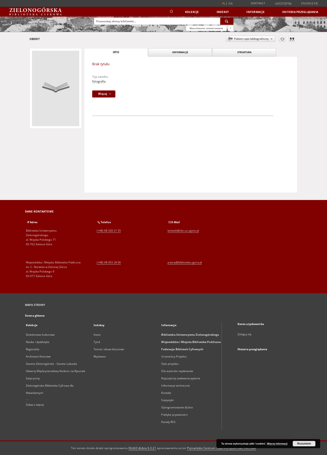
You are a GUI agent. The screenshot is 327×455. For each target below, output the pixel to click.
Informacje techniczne (175, 386)
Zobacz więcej (35, 405)
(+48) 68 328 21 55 (109, 230)
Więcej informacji (277, 443)
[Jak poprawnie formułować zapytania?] (230, 28)
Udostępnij (283, 3)
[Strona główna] (171, 12)
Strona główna (35, 316)
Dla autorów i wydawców (177, 371)
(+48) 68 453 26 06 (109, 262)
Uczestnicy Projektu (173, 356)
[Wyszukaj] (226, 21)
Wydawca (100, 356)
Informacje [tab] (180, 52)
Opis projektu (169, 364)
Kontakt (166, 393)
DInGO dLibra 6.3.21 (142, 448)
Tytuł (97, 342)
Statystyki (167, 400)
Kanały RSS (168, 422)
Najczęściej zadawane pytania (180, 378)
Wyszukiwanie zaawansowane (206, 28)
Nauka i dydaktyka (37, 342)
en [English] (231, 3)
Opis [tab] (116, 52)
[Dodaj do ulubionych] (282, 39)
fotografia (99, 81)
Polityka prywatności (174, 415)
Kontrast (258, 3)
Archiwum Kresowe (38, 356)
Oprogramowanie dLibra (177, 407)
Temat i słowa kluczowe (109, 349)
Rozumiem (304, 443)
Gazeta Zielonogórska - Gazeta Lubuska (51, 364)
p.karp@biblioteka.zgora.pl (185, 262)
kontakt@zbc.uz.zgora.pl (183, 230)
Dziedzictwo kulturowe (40, 335)
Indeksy (223, 12)
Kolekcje (192, 12)
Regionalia (32, 349)
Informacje (255, 12)
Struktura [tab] (244, 52)
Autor (97, 335)
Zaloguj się (309, 3)
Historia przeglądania (300, 12)
